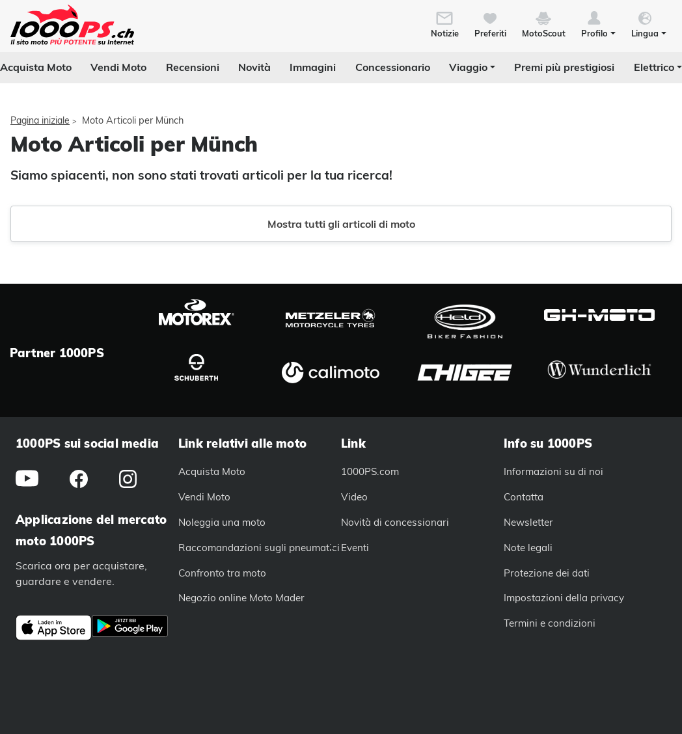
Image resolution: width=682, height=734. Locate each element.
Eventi (355, 547)
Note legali (528, 547)
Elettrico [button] (654, 67)
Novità (254, 67)
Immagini (313, 67)
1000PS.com (370, 471)
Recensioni (192, 67)
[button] (598, 23)
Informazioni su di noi (553, 471)
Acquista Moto (36, 67)
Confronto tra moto (222, 573)
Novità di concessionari (395, 522)
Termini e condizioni (549, 623)
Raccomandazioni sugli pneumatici (259, 547)
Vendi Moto (118, 67)
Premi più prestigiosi (564, 67)
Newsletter (528, 522)
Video (354, 497)
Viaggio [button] (468, 67)
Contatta (523, 497)
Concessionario (392, 67)
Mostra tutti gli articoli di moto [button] (341, 223)
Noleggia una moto (222, 522)
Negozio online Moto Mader (241, 597)
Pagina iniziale (40, 120)
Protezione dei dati (547, 573)
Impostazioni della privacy (564, 597)
